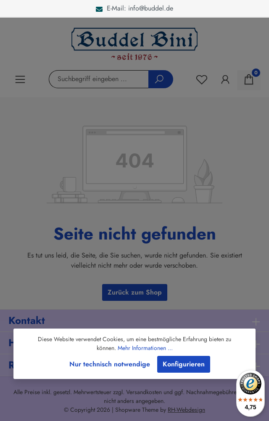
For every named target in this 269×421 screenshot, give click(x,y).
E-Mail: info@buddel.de (134, 8)
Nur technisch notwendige (109, 364)
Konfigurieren (184, 364)
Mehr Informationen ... (145, 348)
